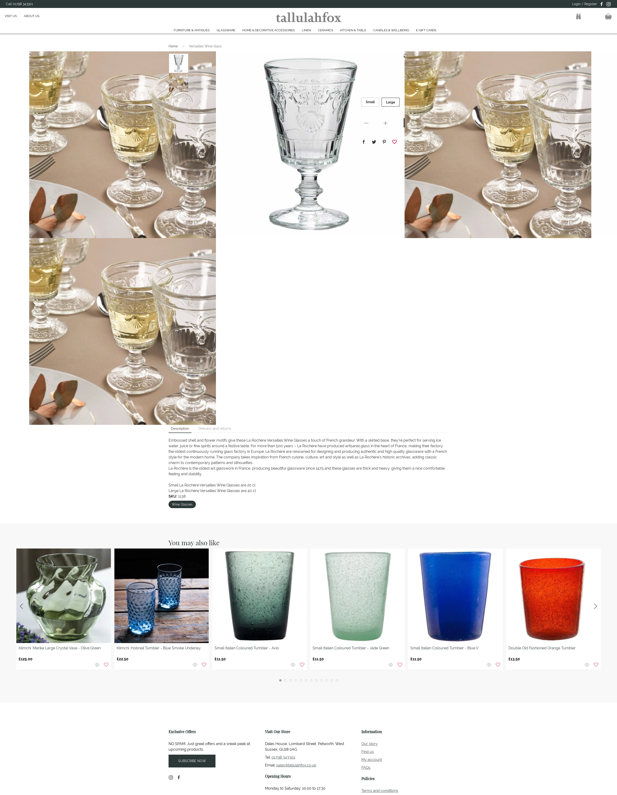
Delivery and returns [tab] (214, 428)
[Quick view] (97, 664)
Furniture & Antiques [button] (192, 30)
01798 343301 (283, 757)
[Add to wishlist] (106, 664)
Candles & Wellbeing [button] (391, 30)
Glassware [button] (226, 30)
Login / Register (584, 4)
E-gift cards (426, 30)
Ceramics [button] (325, 30)
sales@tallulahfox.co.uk (296, 765)
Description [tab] (180, 428)
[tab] (280, 680)
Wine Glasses (182, 504)
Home (173, 46)
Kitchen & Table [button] (353, 30)
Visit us (11, 16)
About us (31, 16)
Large (390, 102)
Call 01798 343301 (19, 4)
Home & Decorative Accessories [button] (268, 30)
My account (371, 759)
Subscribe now (192, 761)
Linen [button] (306, 30)
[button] (578, 17)
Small (370, 102)
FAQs (365, 767)
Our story (369, 744)
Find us (367, 751)
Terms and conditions (379, 790)
